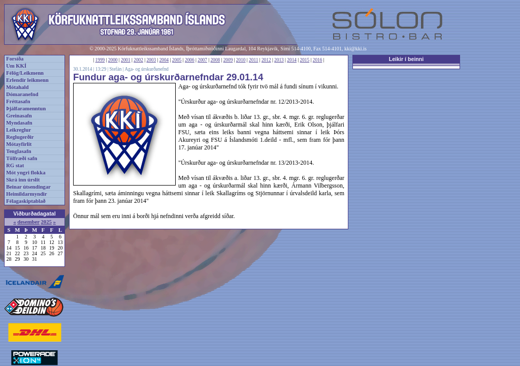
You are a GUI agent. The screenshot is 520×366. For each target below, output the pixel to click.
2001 (126, 60)
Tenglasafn (18, 151)
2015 (305, 60)
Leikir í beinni (406, 59)
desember (28, 222)
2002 (138, 60)
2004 (164, 60)
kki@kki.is (355, 48)
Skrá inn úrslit (23, 179)
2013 (279, 60)
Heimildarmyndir (26, 194)
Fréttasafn (18, 101)
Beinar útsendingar (28, 187)
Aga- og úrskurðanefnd (146, 69)
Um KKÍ (16, 66)
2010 (241, 60)
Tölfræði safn (21, 158)
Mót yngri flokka (26, 172)
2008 (215, 60)
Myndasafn (19, 123)
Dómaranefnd (22, 94)
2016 (317, 60)
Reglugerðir (20, 137)
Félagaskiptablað (26, 201)
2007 (202, 60)
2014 (292, 60)
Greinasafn (19, 115)
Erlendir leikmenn (27, 80)
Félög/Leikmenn (25, 73)
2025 (46, 222)
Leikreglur (18, 130)
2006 (189, 60)
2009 (228, 60)
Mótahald (17, 87)
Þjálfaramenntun (26, 108)
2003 (151, 60)
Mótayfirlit (18, 144)
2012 (266, 60)
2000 (113, 60)
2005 (177, 60)
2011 (253, 60)
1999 (100, 60)
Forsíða (14, 59)
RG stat (15, 165)
